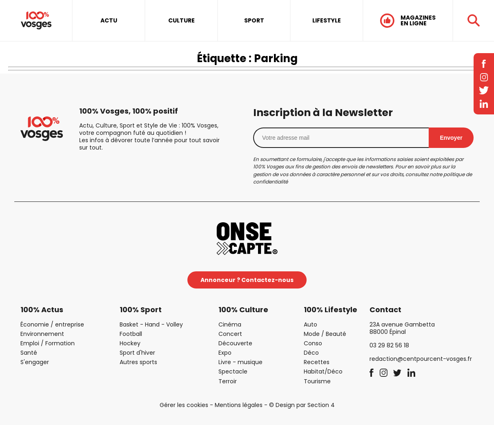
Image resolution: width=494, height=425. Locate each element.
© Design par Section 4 (302, 405)
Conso (313, 343)
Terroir (227, 381)
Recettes (316, 362)
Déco (311, 353)
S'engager (34, 362)
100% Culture (243, 309)
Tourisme (317, 381)
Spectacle (232, 371)
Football (131, 334)
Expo (224, 353)
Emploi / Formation (47, 343)
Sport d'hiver (137, 353)
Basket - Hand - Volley (151, 324)
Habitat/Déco (323, 371)
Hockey (130, 343)
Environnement (42, 334)
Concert (230, 334)
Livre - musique (240, 362)
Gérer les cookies (184, 405)
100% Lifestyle (330, 309)
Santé (28, 353)
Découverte (235, 343)
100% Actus (41, 309)
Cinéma (229, 324)
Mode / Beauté (325, 334)
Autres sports (138, 362)
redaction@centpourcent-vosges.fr (420, 359)
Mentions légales (239, 405)
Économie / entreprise (52, 324)
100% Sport (141, 309)
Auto (310, 324)
